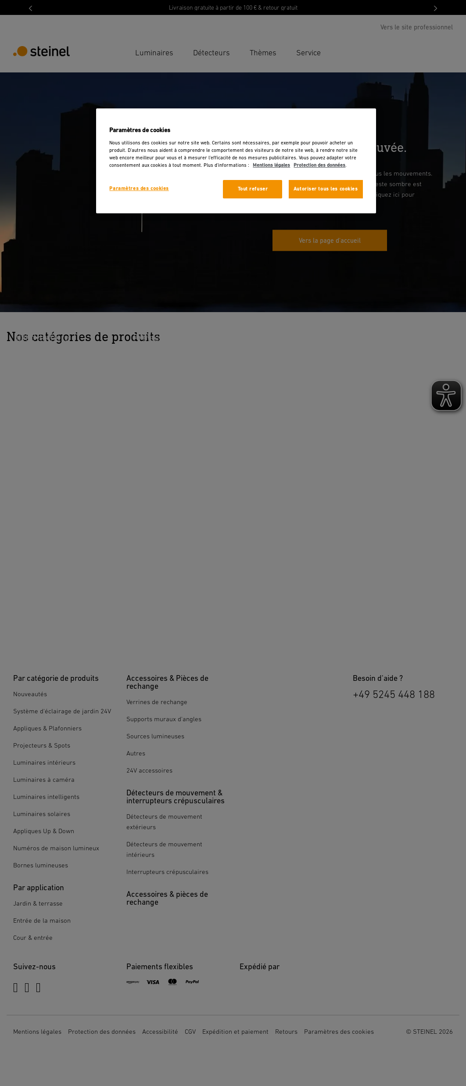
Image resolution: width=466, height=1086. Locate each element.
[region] (236, 160)
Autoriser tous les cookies (326, 189)
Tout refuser (253, 189)
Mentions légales (271, 165)
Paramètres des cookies (139, 188)
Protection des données (319, 165)
